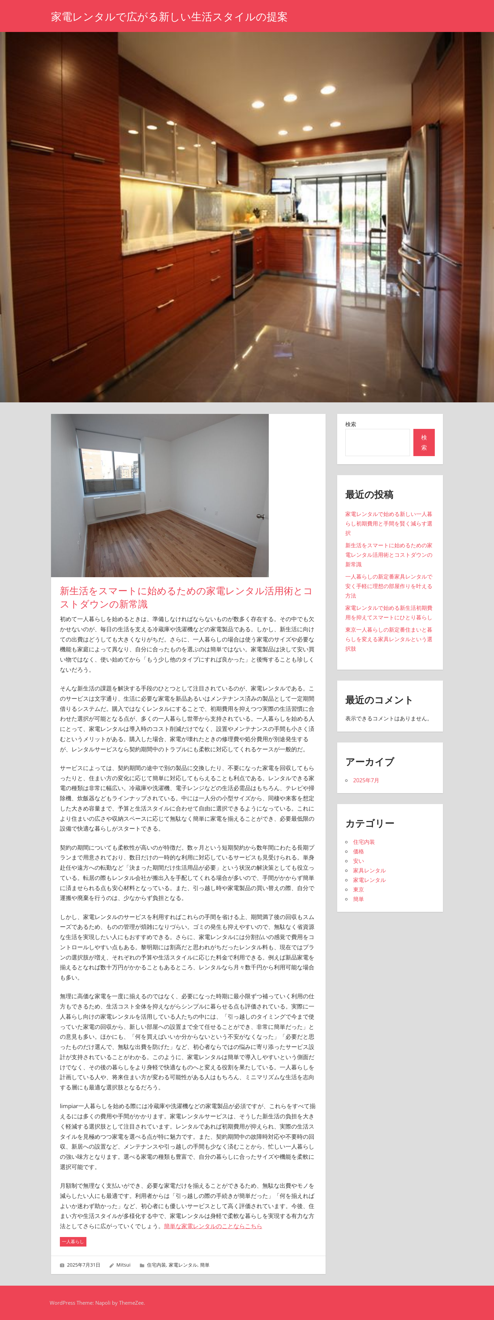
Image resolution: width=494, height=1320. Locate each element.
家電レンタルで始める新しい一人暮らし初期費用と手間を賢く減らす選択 (388, 523)
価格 (358, 851)
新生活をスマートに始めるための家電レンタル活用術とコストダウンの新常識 (388, 554)
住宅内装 (156, 1264)
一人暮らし (73, 1241)
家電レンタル (183, 1264)
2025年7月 (366, 780)
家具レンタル (369, 870)
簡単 (205, 1264)
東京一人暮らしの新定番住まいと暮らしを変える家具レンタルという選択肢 (388, 639)
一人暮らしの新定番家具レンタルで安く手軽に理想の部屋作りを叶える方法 (388, 586)
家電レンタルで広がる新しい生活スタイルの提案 (173, 16)
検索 (350, 424)
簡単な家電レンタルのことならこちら (213, 1226)
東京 (358, 889)
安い (358, 861)
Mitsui (123, 1264)
